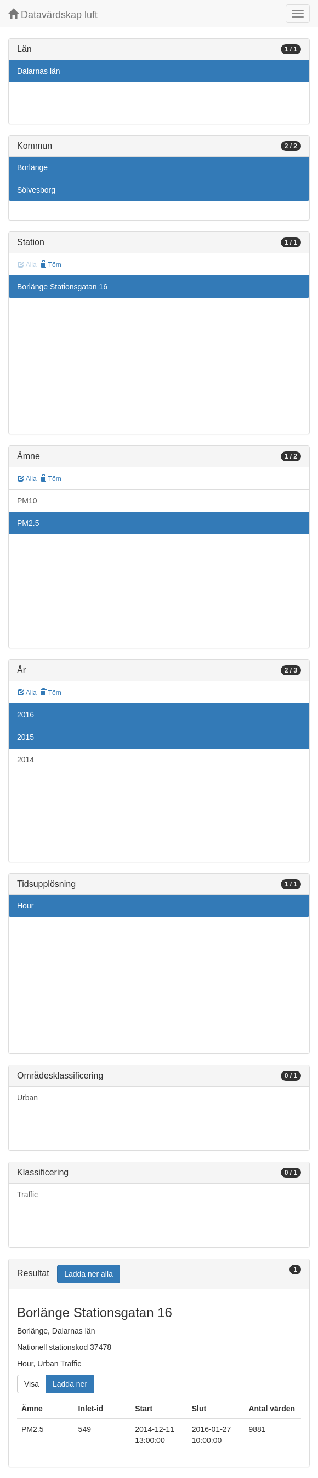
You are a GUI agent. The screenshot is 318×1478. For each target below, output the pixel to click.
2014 (25, 759)
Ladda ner (70, 1384)
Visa (31, 1384)
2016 (25, 714)
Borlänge (32, 167)
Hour (25, 905)
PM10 (27, 500)
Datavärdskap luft (53, 14)
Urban (27, 1097)
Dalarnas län (38, 71)
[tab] (159, 1274)
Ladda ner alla (88, 1274)
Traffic (27, 1194)
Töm (50, 265)
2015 (25, 737)
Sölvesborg (36, 190)
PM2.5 (28, 523)
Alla (27, 479)
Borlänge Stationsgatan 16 (62, 286)
